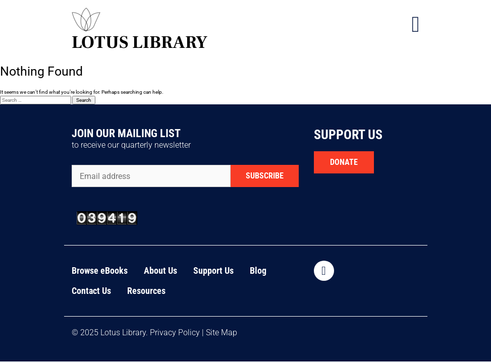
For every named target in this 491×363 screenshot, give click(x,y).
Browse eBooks (100, 270)
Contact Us (91, 290)
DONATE (344, 162)
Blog (258, 270)
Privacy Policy (175, 332)
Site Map (221, 332)
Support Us (213, 270)
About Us (160, 270)
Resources (146, 290)
